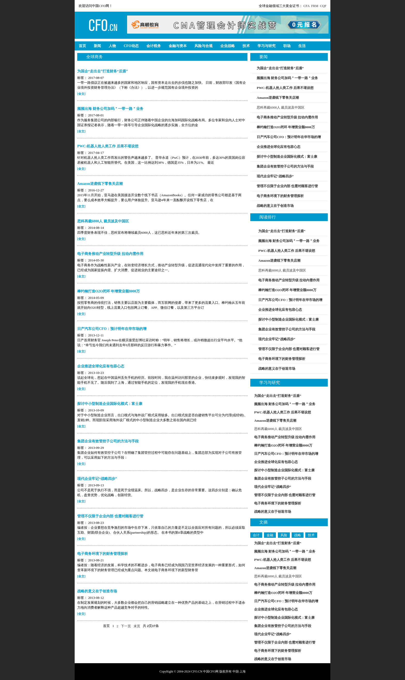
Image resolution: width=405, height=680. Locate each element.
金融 (270, 535)
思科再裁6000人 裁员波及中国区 (281, 107)
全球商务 (94, 57)
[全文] (81, 94)
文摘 (263, 522)
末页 (137, 626)
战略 (297, 535)
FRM (314, 6)
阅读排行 (267, 217)
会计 (256, 535)
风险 (284, 535)
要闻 (263, 57)
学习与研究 (269, 382)
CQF (323, 6)
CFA (306, 6)
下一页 (126, 626)
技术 (311, 535)
